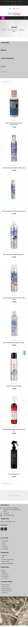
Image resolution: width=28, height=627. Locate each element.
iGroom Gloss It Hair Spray (14, 386)
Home (3, 30)
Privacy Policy (6, 561)
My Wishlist (5, 547)
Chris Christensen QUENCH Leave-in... (14, 254)
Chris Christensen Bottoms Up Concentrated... (14, 123)
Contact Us (5, 592)
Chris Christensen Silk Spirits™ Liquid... (14, 342)
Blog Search (4, 71)
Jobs (3, 557)
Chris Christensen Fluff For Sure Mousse (14, 168)
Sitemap (4, 572)
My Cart (4, 545)
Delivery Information (8, 559)
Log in (3, 543)
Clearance (5, 578)
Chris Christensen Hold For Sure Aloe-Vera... (14, 211)
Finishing (21, 30)
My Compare (5, 549)
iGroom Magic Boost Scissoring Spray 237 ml (14, 430)
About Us (4, 555)
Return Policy (6, 586)
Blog (3, 570)
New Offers (5, 574)
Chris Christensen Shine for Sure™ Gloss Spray (14, 298)
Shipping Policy (6, 584)
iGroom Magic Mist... (14, 474)
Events (3, 66)
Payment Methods (6, 590)
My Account (5, 541)
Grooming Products (12, 30)
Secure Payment (6, 588)
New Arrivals (5, 576)
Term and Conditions (7, 563)
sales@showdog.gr (8, 515)
